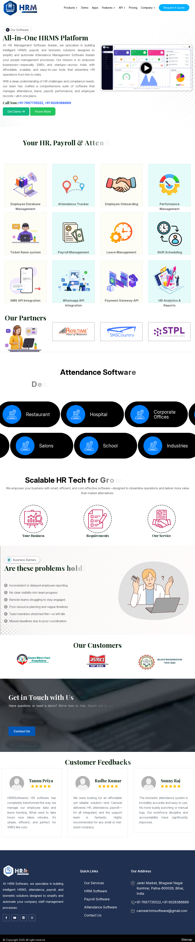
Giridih (94, 845)
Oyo (47, 849)
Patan (39, 845)
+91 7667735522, (31, 103)
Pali (69, 848)
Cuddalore (137, 848)
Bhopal (73, 847)
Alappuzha (4, 847)
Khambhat (15, 845)
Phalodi (71, 848)
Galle (105, 849)
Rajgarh (175, 847)
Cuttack (83, 848)
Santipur (63, 846)
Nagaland (46, 848)
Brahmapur (80, 848)
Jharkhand (74, 845)
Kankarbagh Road (29, 844)
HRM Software (93, 891)
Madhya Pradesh (52, 847)
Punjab (132, 848)
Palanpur (36, 845)
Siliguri (74, 846)
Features (107, 7)
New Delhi (70, 845)
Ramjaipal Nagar (148, 844)
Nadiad (28, 845)
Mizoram (37, 848)
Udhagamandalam (56, 849)
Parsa (17, 844)
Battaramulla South (129, 849)
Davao (138, 849)
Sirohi (89, 848)
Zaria (39, 849)
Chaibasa (81, 845)
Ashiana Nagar (181, 844)
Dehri (50, 843)
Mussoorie (118, 849)
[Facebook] (6, 917)
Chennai (124, 848)
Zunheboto (58, 848)
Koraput (96, 848)
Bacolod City (173, 849)
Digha (171, 843)
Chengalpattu (120, 848)
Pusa (152, 844)
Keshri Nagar (163, 843)
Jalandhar (159, 848)
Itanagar (177, 846)
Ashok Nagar (46, 844)
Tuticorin (30, 849)
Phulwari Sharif (85, 844)
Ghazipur (193, 845)
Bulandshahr (166, 845)
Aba (40, 849)
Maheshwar (129, 847)
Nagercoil (183, 848)
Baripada (71, 848)
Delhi (68, 845)
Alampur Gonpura (42, 844)
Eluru (115, 846)
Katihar (66, 843)
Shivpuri (133, 844)
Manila (128, 849)
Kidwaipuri (137, 843)
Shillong (34, 848)
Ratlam (178, 847)
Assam (181, 846)
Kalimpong (11, 846)
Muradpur (75, 844)
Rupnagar (175, 848)
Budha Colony (174, 843)
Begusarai (23, 843)
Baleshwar (68, 848)
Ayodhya (134, 845)
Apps (95, 7)
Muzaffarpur (80, 843)
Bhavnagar (183, 844)
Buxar (41, 843)
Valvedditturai (121, 849)
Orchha (167, 847)
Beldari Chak (56, 844)
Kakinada (123, 846)
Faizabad (177, 845)
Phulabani (103, 848)
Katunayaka (116, 849)
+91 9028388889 (58, 103)
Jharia (105, 845)
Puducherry (116, 848)
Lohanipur (158, 843)
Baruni (20, 843)
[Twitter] (14, 917)
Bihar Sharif (34, 843)
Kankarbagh (98, 843)
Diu (66, 845)
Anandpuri (128, 843)
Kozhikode (26, 847)
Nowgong (164, 847)
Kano (18, 849)
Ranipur (100, 844)
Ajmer (187, 848)
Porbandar (42, 845)
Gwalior (99, 847)
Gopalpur (19, 844)
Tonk (91, 848)
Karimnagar (72, 849)
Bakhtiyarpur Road (64, 844)
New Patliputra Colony (114, 843)
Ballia (144, 845)
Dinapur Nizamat (53, 843)
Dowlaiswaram (112, 846)
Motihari (73, 843)
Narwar (157, 847)
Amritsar (135, 848)
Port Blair (85, 846)
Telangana (64, 849)
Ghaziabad (189, 845)
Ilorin (45, 849)
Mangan (109, 848)
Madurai (169, 848)
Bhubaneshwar (75, 848)
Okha (33, 845)
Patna (83, 843)
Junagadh (9, 845)
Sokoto (58, 849)
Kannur (14, 847)
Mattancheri (31, 847)
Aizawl (41, 848)
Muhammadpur (137, 844)
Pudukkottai (192, 848)
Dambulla (134, 849)
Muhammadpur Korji (36, 844)
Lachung (106, 848)
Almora (107, 849)
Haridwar (114, 849)
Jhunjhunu (48, 848)
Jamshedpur (101, 845)
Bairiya (60, 844)
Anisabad (147, 843)
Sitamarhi (164, 844)
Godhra (2, 845)
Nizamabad (86, 849)
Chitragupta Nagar (71, 844)
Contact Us (91, 915)
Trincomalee (98, 849)
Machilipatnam (131, 846)
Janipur (103, 844)
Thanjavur (15, 849)
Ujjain (15, 848)
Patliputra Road (190, 843)
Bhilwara (8, 848)
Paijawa (104, 844)
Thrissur (48, 847)
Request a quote (174, 7)
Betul (63, 847)
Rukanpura (82, 844)
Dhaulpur (20, 848)
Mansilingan (178, 849)
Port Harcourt (27, 849)
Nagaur (63, 848)
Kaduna (23, 849)
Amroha (130, 845)
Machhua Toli (107, 844)
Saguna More (116, 844)
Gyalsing (103, 848)
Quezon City (132, 849)
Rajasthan (182, 848)
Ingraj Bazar (3, 846)
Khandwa (122, 847)
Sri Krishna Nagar (142, 844)
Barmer (193, 848)
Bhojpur (70, 847)
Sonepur (131, 844)
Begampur (50, 844)
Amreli (177, 844)
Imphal (23, 848)
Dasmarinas (189, 849)
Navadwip (48, 846)
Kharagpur (22, 846)
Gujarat (170, 844)
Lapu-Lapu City (11, 849)
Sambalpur (108, 848)
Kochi (17, 847)
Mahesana (22, 845)
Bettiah (27, 843)
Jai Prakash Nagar (162, 844)
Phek (54, 848)
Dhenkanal (87, 848)
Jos (42, 849)
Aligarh (124, 845)
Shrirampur (71, 846)
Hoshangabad (103, 847)
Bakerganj (97, 844)
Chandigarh (141, 848)
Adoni (94, 846)
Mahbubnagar (81, 849)
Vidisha (17, 848)
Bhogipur (192, 844)
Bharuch (180, 844)
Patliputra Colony (100, 844)
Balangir (64, 848)
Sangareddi (90, 849)
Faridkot (144, 848)
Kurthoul (186, 844)
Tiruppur (27, 849)
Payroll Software (95, 899)
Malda (36, 846)
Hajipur (60, 843)
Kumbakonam (165, 848)
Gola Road (108, 844)
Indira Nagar (12, 844)
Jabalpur (112, 847)
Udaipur (94, 848)
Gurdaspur (151, 848)
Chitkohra (79, 844)
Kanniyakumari (156, 848)
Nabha (170, 848)
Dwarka (189, 844)
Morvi (25, 845)
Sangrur (178, 848)
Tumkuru (14, 843)
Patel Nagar (95, 844)
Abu (185, 848)
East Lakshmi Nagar (127, 844)
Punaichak (154, 843)
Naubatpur (143, 844)
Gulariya (151, 849)
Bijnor (157, 845)
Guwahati (192, 846)
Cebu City (145, 849)
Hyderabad (68, 849)
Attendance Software (98, 907)
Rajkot (45, 845)
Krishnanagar (32, 846)
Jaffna (85, 849)
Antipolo (160, 849)
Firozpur (148, 848)
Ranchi (111, 845)
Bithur (160, 845)
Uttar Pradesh (118, 845)
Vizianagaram (163, 846)
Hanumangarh (32, 848)
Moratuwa (81, 849)
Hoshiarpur (155, 848)
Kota (59, 848)
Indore (107, 847)
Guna (96, 847)
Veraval (58, 845)
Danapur (135, 844)
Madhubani (69, 843)
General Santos (149, 849)
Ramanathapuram (8, 849)
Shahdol (2, 848)
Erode (147, 848)
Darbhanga (47, 843)
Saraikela (113, 845)
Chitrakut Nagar (156, 844)
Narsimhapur (149, 847)
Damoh (88, 847)
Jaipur (36, 848)
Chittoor (108, 846)
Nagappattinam (178, 848)
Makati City (164, 849)
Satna (189, 847)
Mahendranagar (147, 849)
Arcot (116, 848)
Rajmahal (107, 845)
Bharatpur (4, 848)
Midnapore (39, 846)
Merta (61, 848)
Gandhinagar (192, 844)
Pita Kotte (91, 849)
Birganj (139, 849)
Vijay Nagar (7, 844)
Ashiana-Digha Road (63, 844)
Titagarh (82, 846)
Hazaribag (97, 845)
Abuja (55, 849)
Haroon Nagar (80, 844)
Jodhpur (51, 848)
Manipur (20, 848)
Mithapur (34, 844)
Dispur (190, 846)
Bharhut (65, 847)
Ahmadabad (174, 844)
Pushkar (75, 848)
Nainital (121, 849)
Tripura (97, 849)
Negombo (88, 849)
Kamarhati (14, 846)
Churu (17, 848)
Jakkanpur (129, 844)
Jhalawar (44, 848)
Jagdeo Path (167, 843)
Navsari (31, 845)
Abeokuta (52, 849)
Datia (90, 847)
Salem (12, 849)
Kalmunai (102, 849)
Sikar (86, 848)
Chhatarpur (80, 847)
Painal (140, 844)
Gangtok (99, 848)
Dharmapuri (141, 848)
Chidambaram (128, 848)
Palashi (51, 846)
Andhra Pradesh (89, 846)
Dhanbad (88, 845)
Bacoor (7, 849)
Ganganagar (28, 848)
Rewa (180, 847)
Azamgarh (137, 845)
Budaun (162, 845)
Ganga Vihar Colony (70, 844)
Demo (84, 7)
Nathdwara (66, 848)
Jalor (42, 848)
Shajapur (5, 848)
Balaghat (57, 847)
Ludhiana (166, 848)
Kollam (19, 847)
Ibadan (20, 849)
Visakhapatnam (157, 846)
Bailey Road (93, 843)
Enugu (49, 849)
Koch (26, 846)
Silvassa (61, 845)
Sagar (183, 847)
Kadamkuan (120, 843)
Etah (172, 845)
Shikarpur (115, 844)
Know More (43, 111)
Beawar (2, 848)
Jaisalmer (39, 848)
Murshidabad (44, 846)
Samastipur (158, 844)
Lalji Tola (24, 844)
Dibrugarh (187, 846)
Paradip (99, 848)
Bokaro (78, 845)
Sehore (191, 847)
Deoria (170, 845)
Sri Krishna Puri (50, 844)
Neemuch (160, 847)
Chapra (44, 843)
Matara (125, 849)
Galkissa (78, 849)
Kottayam (22, 847)
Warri (64, 849)
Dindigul (144, 848)
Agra (121, 845)
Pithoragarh (125, 849)
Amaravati (96, 846)
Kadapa (120, 846)
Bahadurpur (87, 844)
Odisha (61, 848)
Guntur (118, 846)
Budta (136, 849)
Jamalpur (62, 843)
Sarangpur (185, 847)
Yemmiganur (167, 846)
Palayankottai (187, 848)
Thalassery (38, 847)
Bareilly (153, 845)
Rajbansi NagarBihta (7, 844)
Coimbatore (133, 848)
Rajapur (54, 844)
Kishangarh (56, 848)
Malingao (141, 849)
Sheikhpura (112, 844)
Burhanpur (76, 847)
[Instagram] (32, 917)
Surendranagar (51, 845)
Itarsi (110, 847)
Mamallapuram (173, 848)
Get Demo (16, 111)
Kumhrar (177, 844)
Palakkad (34, 847)
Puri (105, 848)
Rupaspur (57, 844)
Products (69, 7)
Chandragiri (104, 846)
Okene (71, 849)
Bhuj (186, 844)
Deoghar (84, 845)
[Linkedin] (23, 917)
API (121, 7)
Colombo (75, 849)
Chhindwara (84, 847)
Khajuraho (119, 847)
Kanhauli (14, 844)
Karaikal (119, 848)
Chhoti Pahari (167, 844)
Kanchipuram (151, 848)
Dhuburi (183, 846)
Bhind (68, 847)
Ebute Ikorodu (67, 849)
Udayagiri (112, 848)
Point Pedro (108, 849)
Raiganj (60, 846)
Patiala (172, 848)
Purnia (150, 844)
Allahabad (127, 845)
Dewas (92, 847)
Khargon (125, 847)
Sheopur (8, 848)
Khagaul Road (90, 844)
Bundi (11, 848)
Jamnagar (5, 845)
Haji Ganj (37, 844)
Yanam (129, 848)
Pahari (152, 844)
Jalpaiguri (7, 846)
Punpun (27, 844)
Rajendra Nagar (142, 843)
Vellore (61, 849)
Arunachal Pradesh (173, 846)
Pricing (133, 7)
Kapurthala (163, 848)
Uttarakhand (104, 849)
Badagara (8, 847)
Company (147, 7)
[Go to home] (16, 871)
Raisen (172, 847)
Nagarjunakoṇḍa (137, 846)
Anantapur (100, 846)
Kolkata (28, 846)
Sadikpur (46, 844)
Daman (64, 845)
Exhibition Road (108, 843)
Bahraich (141, 845)
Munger (76, 843)
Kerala (2, 847)
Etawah (174, 845)
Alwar (189, 848)
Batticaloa (112, 849)
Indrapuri (189, 844)
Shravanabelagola (4, 843)
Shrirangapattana (10, 843)
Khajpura (21, 844)
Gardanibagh (185, 843)
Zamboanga (169, 849)
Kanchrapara (19, 846)
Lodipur (30, 844)
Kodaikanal (161, 848)
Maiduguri (35, 849)
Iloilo (192, 849)
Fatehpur (181, 845)
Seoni (194, 847)
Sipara (138, 844)
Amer (191, 848)
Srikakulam (146, 846)
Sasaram (161, 844)
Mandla (133, 847)
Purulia (57, 846)
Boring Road (102, 843)
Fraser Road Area (133, 843)
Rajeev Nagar (24, 844)
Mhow (139, 847)
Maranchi (146, 844)
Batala (138, 848)
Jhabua (115, 847)
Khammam (76, 849)
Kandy (95, 849)
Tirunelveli (24, 849)
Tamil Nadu (113, 848)
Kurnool (127, 846)
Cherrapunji (30, 848)
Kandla (12, 845)
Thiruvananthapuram (43, 847)
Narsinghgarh (153, 847)
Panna (170, 847)
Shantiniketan (67, 846)
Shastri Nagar (125, 844)
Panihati (54, 846)
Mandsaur (136, 847)
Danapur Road (180, 843)
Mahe (122, 848)
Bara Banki (149, 845)
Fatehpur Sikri (185, 845)
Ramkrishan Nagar (92, 844)
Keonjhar (90, 848)
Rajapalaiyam (3, 849)
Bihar (17, 843)
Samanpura (151, 843)
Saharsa (154, 844)
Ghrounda (124, 843)
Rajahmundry (142, 846)
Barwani (60, 847)
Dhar (94, 847)
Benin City (31, 849)
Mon (52, 848)
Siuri (76, 846)
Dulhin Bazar (111, 844)
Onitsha (61, 849)
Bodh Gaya (38, 843)
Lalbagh (2, 844)
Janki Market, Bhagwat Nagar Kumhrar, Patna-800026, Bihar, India (157, 888)
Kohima (50, 848)
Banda (146, 845)
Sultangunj (174, 844)
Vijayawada (153, 846)
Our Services (92, 883)
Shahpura (83, 848)
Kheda (19, 845)
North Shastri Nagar (120, 844)
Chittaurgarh (14, 848)
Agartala (100, 849)
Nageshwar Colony (87, 843)
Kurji (53, 844)
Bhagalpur (30, 843)
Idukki (11, 847)
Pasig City (157, 849)
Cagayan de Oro (183, 849)
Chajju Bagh (41, 844)
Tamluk (79, 846)
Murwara (145, 847)
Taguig (153, 849)
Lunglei (43, 848)
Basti (155, 845)
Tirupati (150, 846)
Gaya (57, 843)
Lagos (15, 849)
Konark (93, 848)
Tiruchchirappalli (19, 849)
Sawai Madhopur (79, 848)
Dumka (91, 845)
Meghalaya (26, 848)
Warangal (94, 849)
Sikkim (97, 848)
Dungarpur (23, 848)
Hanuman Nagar (16, 844)
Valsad (55, 845)
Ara (18, 843)
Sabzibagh (121, 844)
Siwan (168, 844)
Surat (48, 845)
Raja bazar (75, 844)
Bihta (12, 844)
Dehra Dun (110, 849)
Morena (142, 847)
